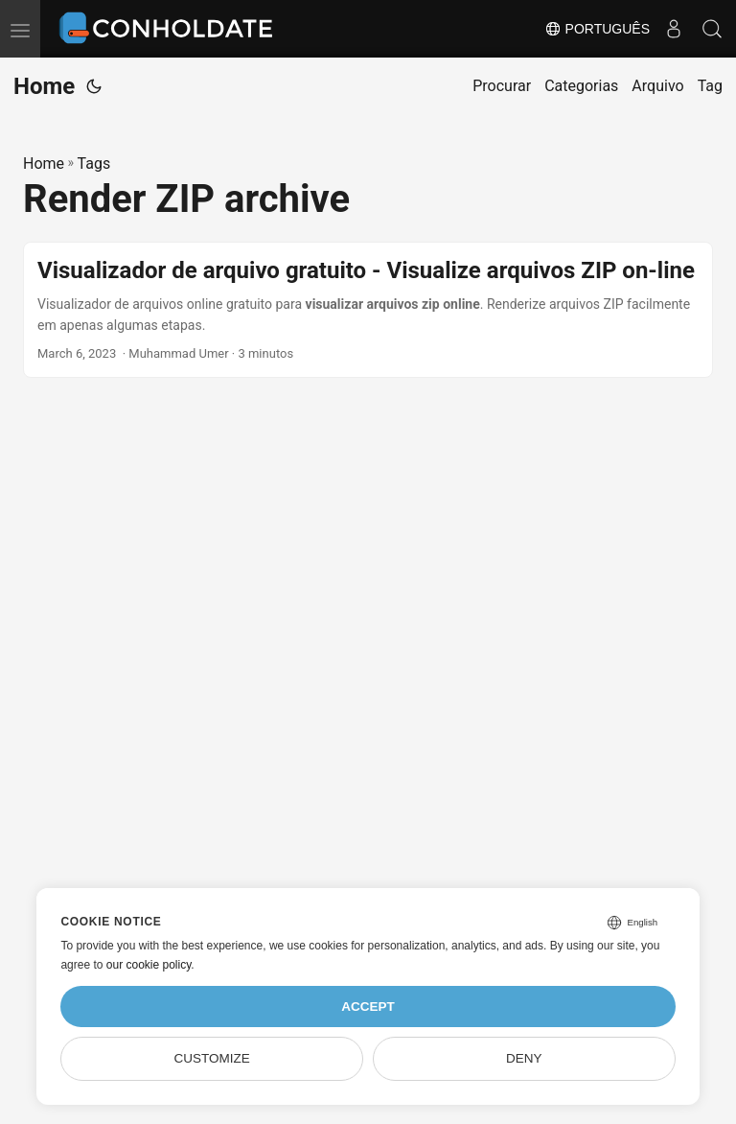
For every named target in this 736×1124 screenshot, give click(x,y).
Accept (368, 1006)
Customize (212, 1058)
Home (44, 86)
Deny (524, 1058)
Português (597, 28)
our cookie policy (149, 965)
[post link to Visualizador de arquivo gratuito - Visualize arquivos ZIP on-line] (368, 310)
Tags (94, 163)
